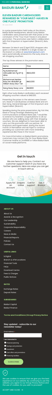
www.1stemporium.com (34, 52)
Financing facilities (12, 356)
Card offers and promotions (15, 352)
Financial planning (12, 343)
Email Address (9, 332)
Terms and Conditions (15, 315)
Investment (10, 349)
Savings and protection (14, 346)
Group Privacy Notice (37, 315)
